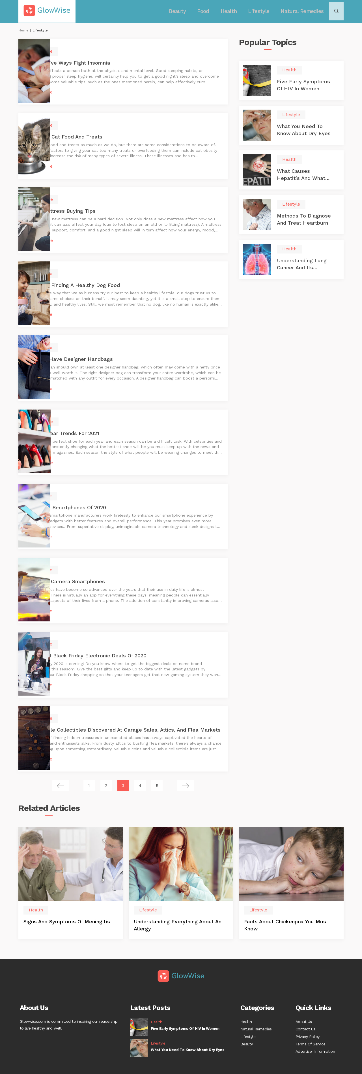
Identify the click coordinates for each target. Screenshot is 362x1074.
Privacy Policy (308, 1020)
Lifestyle (259, 11)
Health (230, 11)
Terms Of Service (311, 1029)
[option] (71, 864)
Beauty (182, 11)
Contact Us (305, 1012)
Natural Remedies (301, 11)
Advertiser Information (315, 1037)
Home (23, 30)
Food (206, 11)
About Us (304, 1003)
